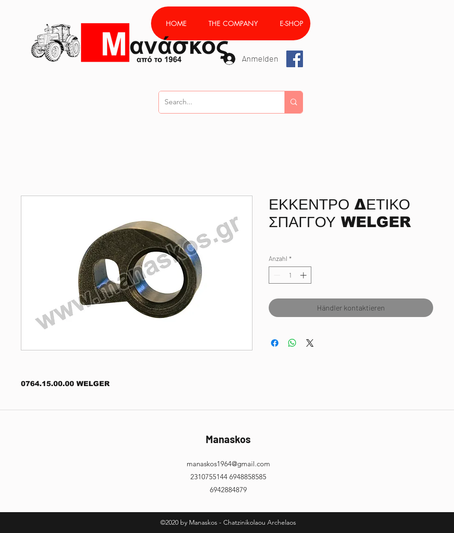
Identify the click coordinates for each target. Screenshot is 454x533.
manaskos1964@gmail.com (228, 463)
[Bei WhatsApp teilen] (292, 343)
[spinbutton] (290, 275)
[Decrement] (276, 275)
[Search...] (214, 102)
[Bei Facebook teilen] (274, 343)
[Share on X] (309, 343)
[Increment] (304, 275)
